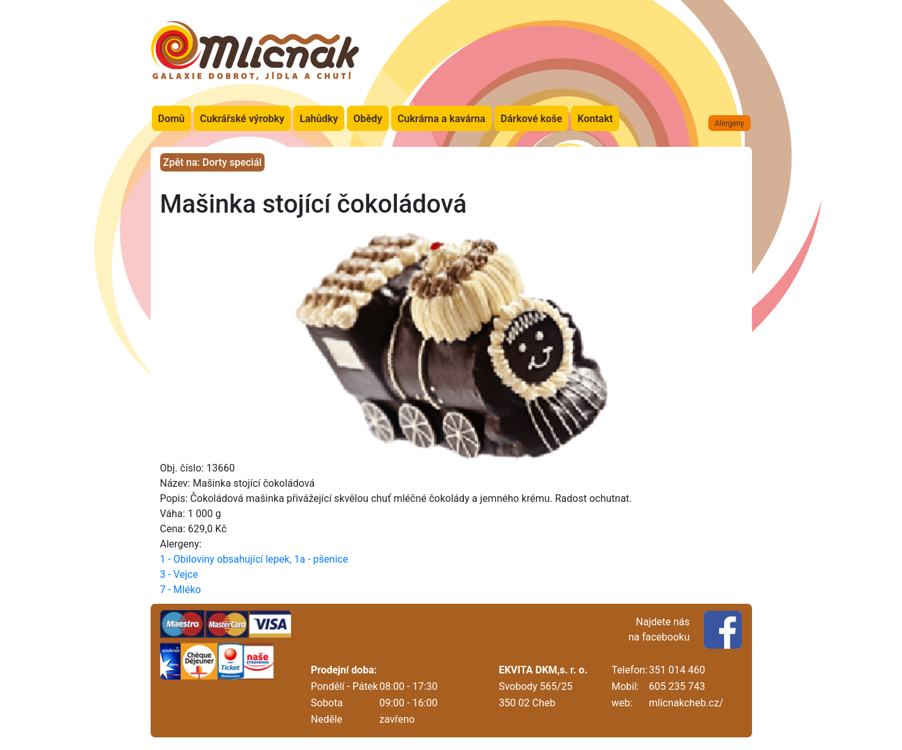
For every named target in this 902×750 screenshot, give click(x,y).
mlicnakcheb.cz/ (686, 703)
